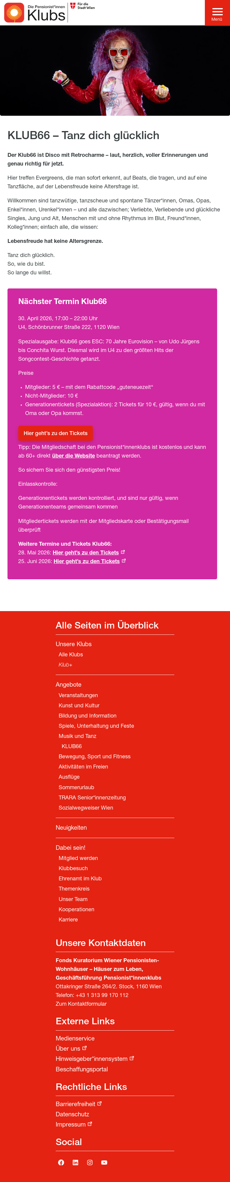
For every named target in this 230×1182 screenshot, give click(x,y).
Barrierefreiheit (75, 1105)
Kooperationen (76, 910)
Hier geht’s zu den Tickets (55, 434)
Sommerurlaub (76, 788)
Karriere (68, 920)
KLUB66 (72, 747)
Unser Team (73, 900)
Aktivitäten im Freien (83, 767)
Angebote (68, 685)
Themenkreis (74, 889)
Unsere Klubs (74, 645)
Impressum (71, 1125)
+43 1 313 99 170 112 (102, 995)
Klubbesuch (73, 869)
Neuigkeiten (71, 828)
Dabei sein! (70, 849)
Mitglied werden (78, 858)
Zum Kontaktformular (81, 1004)
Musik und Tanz (77, 736)
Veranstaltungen (78, 696)
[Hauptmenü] (217, 12)
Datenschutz (72, 1115)
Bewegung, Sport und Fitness (95, 757)
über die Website (73, 456)
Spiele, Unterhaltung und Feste (96, 726)
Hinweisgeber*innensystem (92, 1060)
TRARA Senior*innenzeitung (92, 798)
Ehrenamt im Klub (80, 879)
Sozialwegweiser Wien (86, 808)
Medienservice (75, 1039)
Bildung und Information (87, 716)
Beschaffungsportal (82, 1070)
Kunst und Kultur (79, 706)
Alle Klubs (71, 655)
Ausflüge (69, 777)
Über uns (68, 1049)
